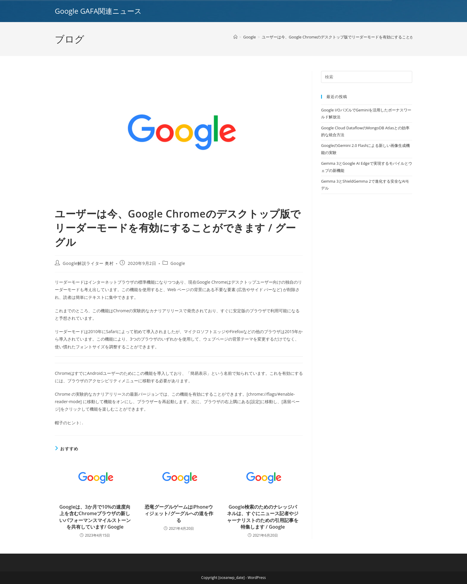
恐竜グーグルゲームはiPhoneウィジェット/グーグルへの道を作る (178, 514)
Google (177, 263)
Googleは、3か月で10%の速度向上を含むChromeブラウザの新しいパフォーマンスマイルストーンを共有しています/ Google (95, 517)
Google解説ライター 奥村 (88, 263)
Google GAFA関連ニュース (98, 11)
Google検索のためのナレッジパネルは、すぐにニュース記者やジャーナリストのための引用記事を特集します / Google (262, 517)
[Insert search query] (366, 77)
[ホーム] (235, 37)
